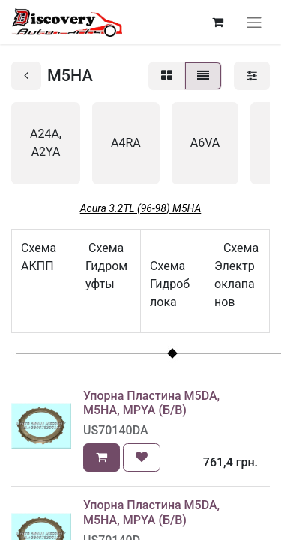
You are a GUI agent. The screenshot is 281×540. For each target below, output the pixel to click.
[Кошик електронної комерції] (217, 22)
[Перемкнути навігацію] (254, 22)
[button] (101, 457)
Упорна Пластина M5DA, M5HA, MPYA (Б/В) (151, 402)
